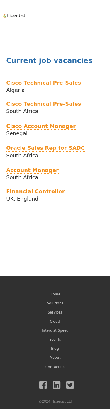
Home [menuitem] (55, 294)
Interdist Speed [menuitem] (55, 330)
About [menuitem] (55, 357)
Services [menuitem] (55, 312)
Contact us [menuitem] (55, 366)
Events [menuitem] (55, 339)
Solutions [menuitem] (55, 303)
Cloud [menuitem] (55, 321)
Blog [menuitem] (55, 348)
